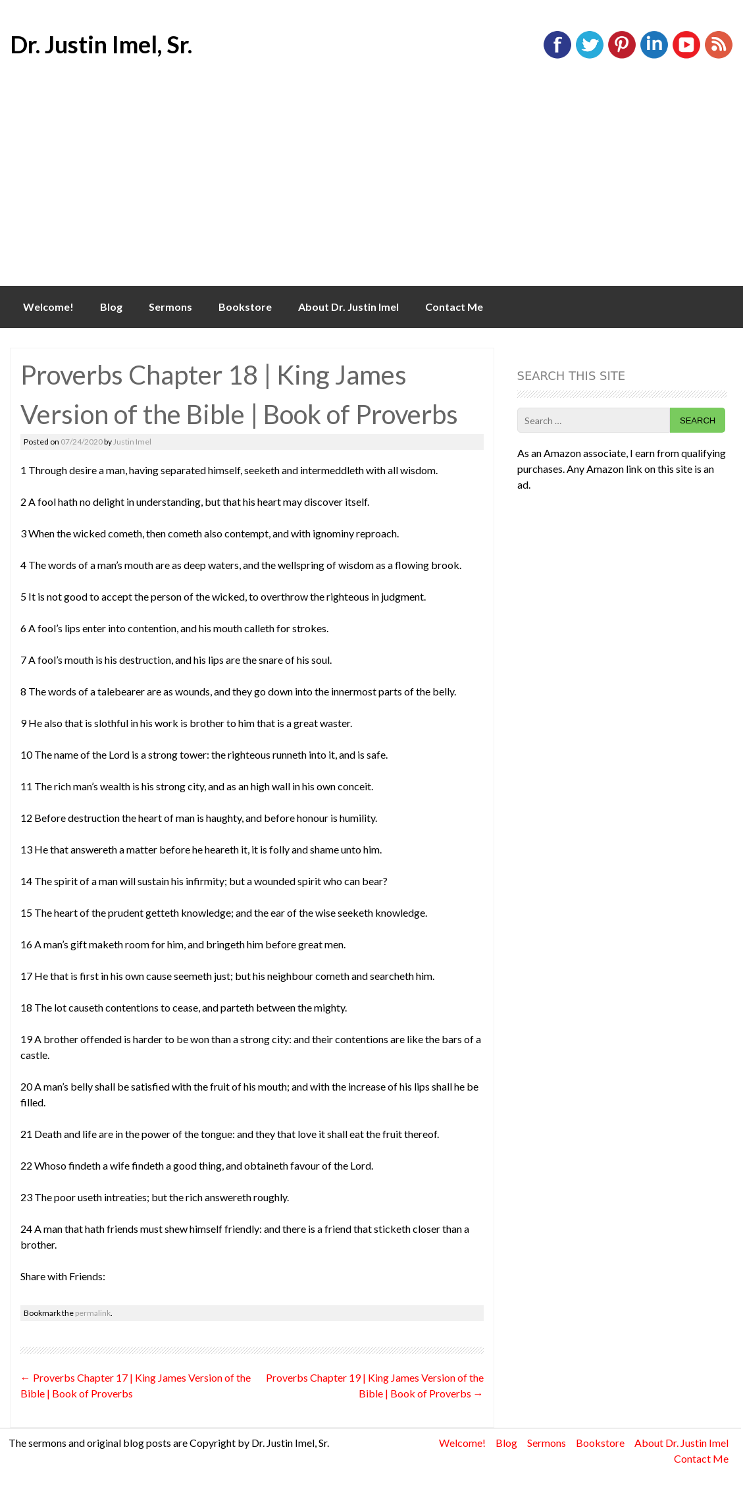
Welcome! (48, 306)
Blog (111, 306)
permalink (93, 1313)
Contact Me (454, 306)
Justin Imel (132, 442)
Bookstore (245, 306)
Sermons (170, 306)
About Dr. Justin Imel (348, 306)
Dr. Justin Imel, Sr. (101, 44)
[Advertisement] (371, 187)
